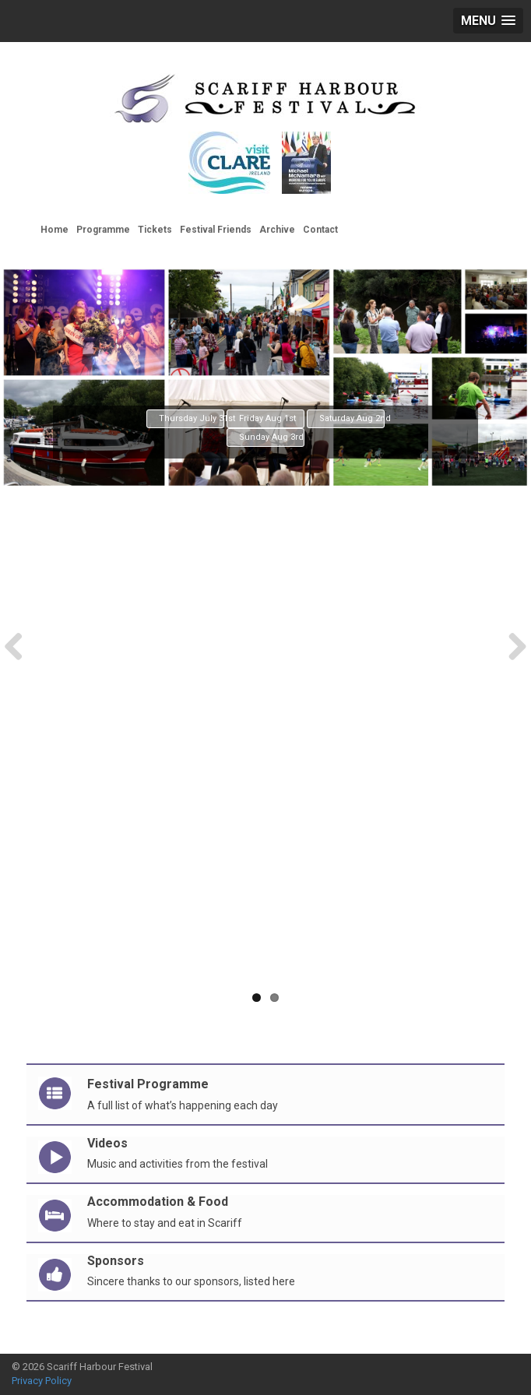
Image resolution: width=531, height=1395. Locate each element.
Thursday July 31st (191, 418)
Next (511, 645)
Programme (103, 229)
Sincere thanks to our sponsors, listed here (191, 1281)
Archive (277, 229)
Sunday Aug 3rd (271, 437)
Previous (19, 645)
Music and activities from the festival (177, 1164)
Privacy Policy (42, 1380)
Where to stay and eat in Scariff (164, 1223)
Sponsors (115, 1260)
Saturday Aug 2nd (352, 418)
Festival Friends (215, 229)
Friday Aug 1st (267, 418)
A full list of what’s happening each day (182, 1105)
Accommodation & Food (157, 1201)
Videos (107, 1143)
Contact (320, 229)
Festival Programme (148, 1084)
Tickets (155, 229)
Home (54, 229)
